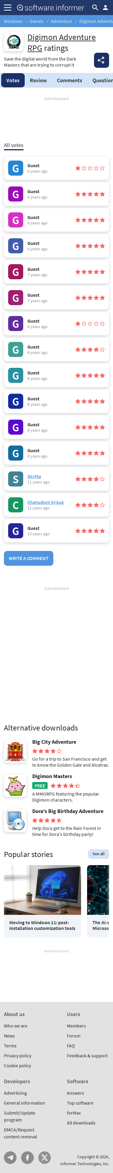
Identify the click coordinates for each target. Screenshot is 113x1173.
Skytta (34, 476)
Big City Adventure (54, 742)
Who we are (15, 1026)
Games (37, 21)
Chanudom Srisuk (45, 502)
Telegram (10, 1157)
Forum (73, 1036)
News (9, 1036)
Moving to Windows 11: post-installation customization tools (42, 925)
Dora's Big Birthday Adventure (67, 811)
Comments (69, 80)
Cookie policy (17, 1065)
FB (27, 1157)
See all (99, 853)
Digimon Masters (52, 776)
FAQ (71, 1046)
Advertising (15, 1093)
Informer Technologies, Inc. (84, 1163)
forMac (74, 1113)
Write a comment (29, 558)
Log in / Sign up (105, 7)
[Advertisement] (56, 119)
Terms (10, 1046)
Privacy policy (17, 1056)
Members (76, 1026)
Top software (80, 1103)
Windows (13, 21)
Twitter (44, 1157)
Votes (13, 80)
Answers (75, 1093)
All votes (14, 145)
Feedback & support (87, 1056)
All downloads (81, 1123)
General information (24, 1103)
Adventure (61, 21)
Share (101, 60)
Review (38, 80)
